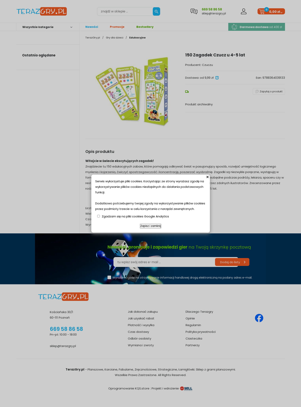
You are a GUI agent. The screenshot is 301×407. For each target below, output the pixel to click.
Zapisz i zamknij (150, 226)
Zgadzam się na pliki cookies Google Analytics (135, 216)
